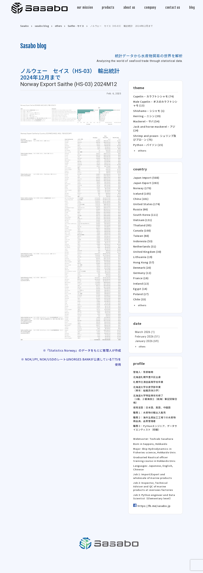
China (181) (140, 194)
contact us (172, 7)
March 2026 (142, 321)
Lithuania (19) (142, 248)
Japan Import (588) (145, 174)
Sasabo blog (33, 46)
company (150, 7)
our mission (85, 7)
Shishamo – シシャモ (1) (148, 109)
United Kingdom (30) (146, 243)
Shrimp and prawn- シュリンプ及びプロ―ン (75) (154, 134)
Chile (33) (139, 288)
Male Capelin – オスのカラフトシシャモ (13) (155, 102)
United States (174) (145, 199)
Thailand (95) (141, 219)
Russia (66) (140, 204)
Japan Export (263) (145, 179)
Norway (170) (141, 184)
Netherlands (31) (144, 238)
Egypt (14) (139, 278)
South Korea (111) (144, 209)
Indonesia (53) (142, 234)
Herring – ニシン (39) (146, 114)
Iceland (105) (141, 189)
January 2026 (143, 330)
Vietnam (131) (142, 214)
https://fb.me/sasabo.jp (153, 495)
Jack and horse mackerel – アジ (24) (153, 126)
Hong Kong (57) (142, 253)
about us (129, 7)
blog (192, 7)
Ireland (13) (140, 273)
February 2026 (143, 325)
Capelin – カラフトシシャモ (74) (152, 96)
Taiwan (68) (140, 228)
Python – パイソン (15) (147, 141)
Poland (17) (140, 283)
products (108, 7)
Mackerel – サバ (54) (145, 119)
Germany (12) (141, 263)
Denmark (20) (141, 258)
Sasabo (39, 8)
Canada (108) (141, 224)
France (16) (140, 268)
